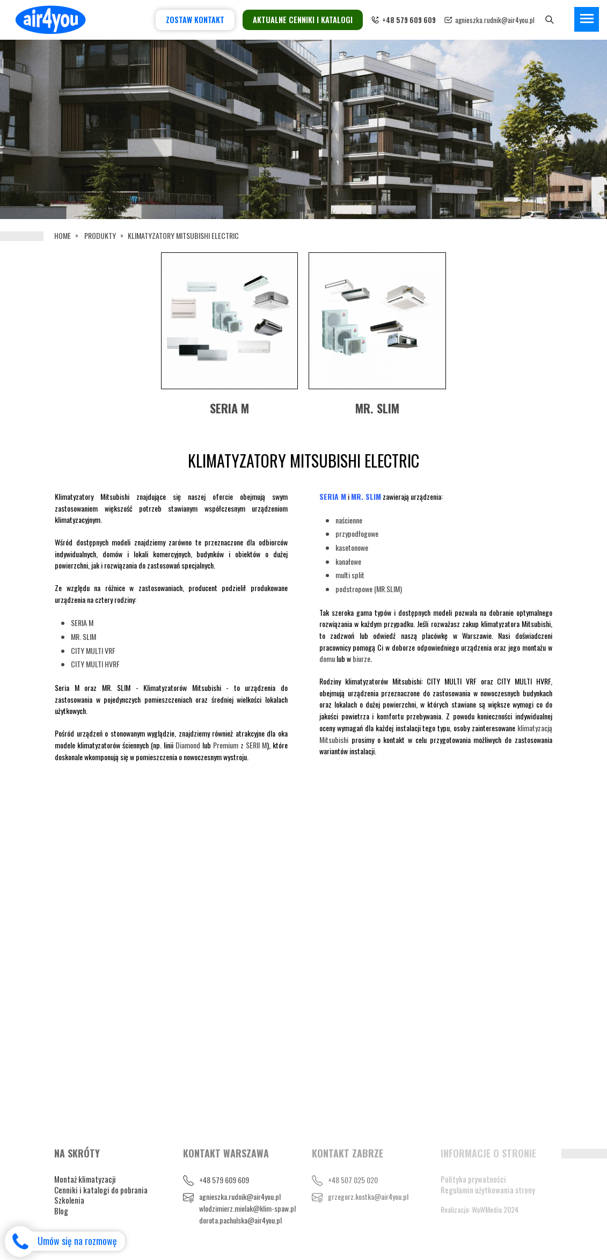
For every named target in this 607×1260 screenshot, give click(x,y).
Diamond (187, 745)
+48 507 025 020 (353, 1179)
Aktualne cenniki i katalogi (303, 19)
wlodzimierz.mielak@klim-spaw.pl (247, 1208)
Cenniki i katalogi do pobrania (101, 1190)
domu (327, 658)
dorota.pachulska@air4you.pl (240, 1220)
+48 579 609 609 (224, 1179)
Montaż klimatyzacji (85, 1179)
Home (62, 235)
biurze (361, 658)
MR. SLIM (83, 636)
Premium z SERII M (240, 745)
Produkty (100, 235)
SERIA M (82, 622)
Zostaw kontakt (195, 19)
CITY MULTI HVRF (95, 663)
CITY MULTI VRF (93, 650)
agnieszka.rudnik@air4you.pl (495, 19)
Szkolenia (69, 1200)
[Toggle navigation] (586, 19)
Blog (61, 1211)
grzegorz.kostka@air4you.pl (368, 1196)
